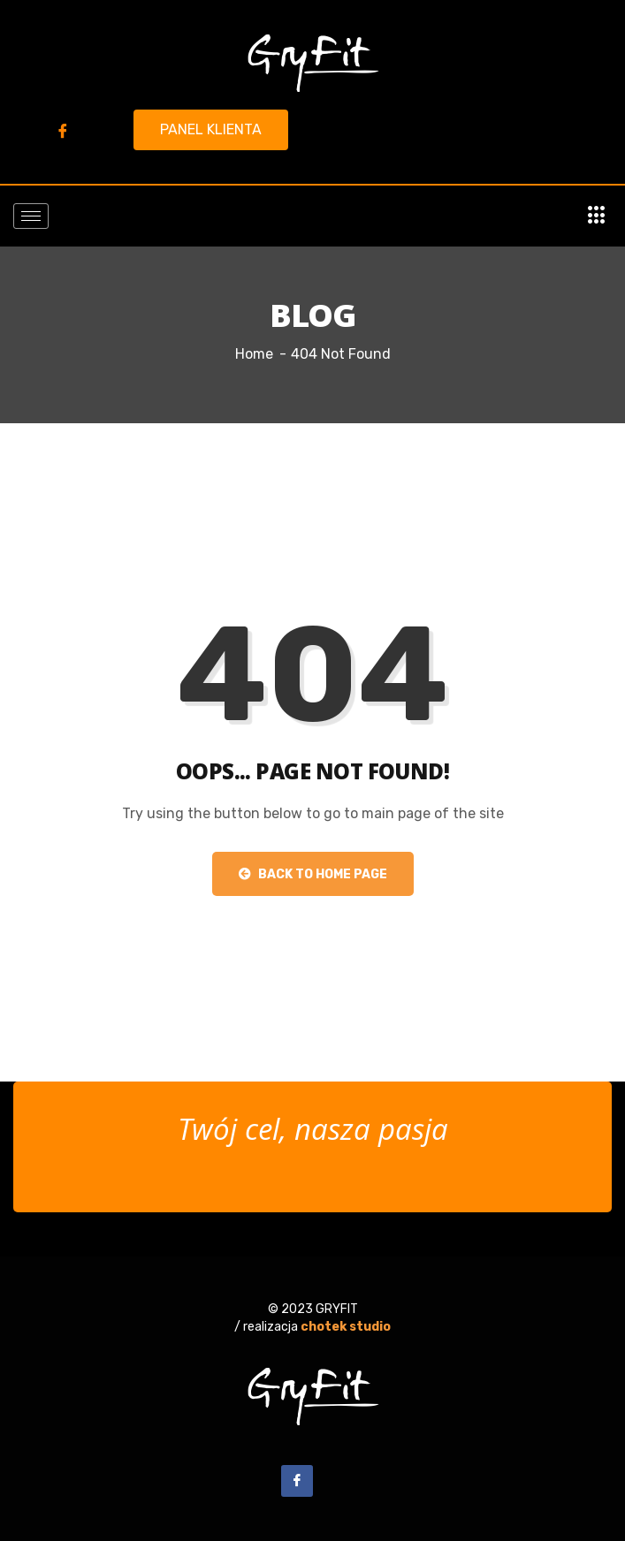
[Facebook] (62, 130)
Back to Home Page (313, 874)
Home (254, 353)
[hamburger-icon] (31, 216)
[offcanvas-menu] (597, 216)
